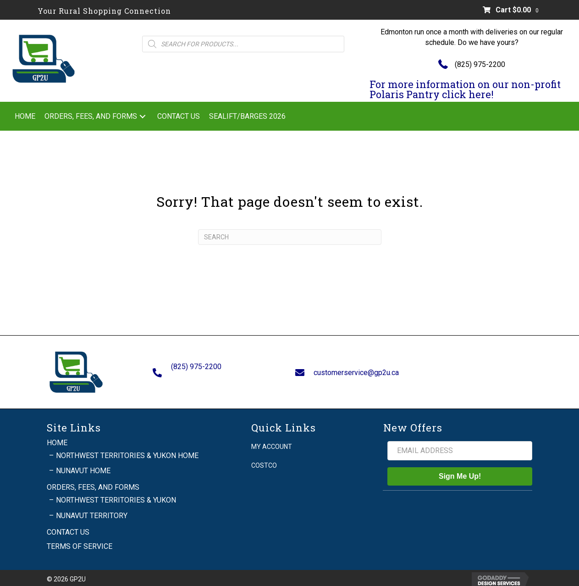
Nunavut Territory (91, 511)
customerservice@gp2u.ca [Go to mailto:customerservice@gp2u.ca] (356, 370)
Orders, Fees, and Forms (93, 483)
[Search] (289, 237)
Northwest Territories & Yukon (116, 496)
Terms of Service (79, 542)
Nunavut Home (83, 467)
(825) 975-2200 (480, 64)
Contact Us (68, 528)
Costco (264, 461)
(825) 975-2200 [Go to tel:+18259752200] (196, 364)
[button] (142, 116)
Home (57, 438)
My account (271, 442)
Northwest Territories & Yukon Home (127, 452)
